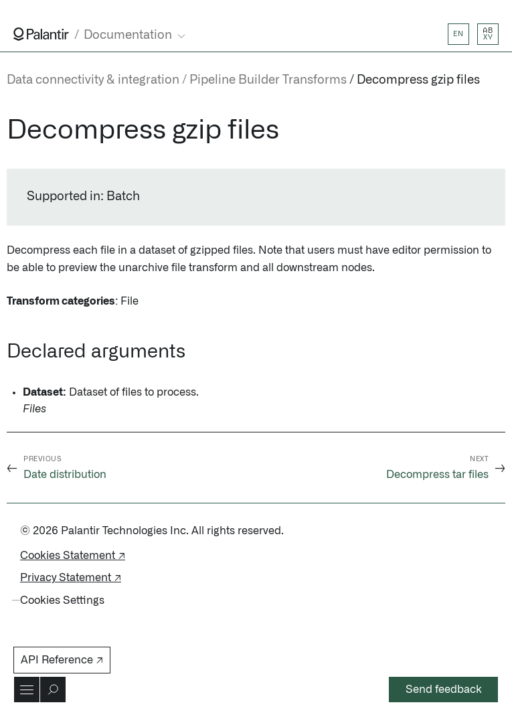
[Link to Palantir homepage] (41, 34)
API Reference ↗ (62, 660)
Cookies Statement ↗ (72, 555)
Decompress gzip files (418, 80)
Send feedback (444, 689)
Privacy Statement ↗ (70, 577)
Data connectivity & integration (93, 80)
